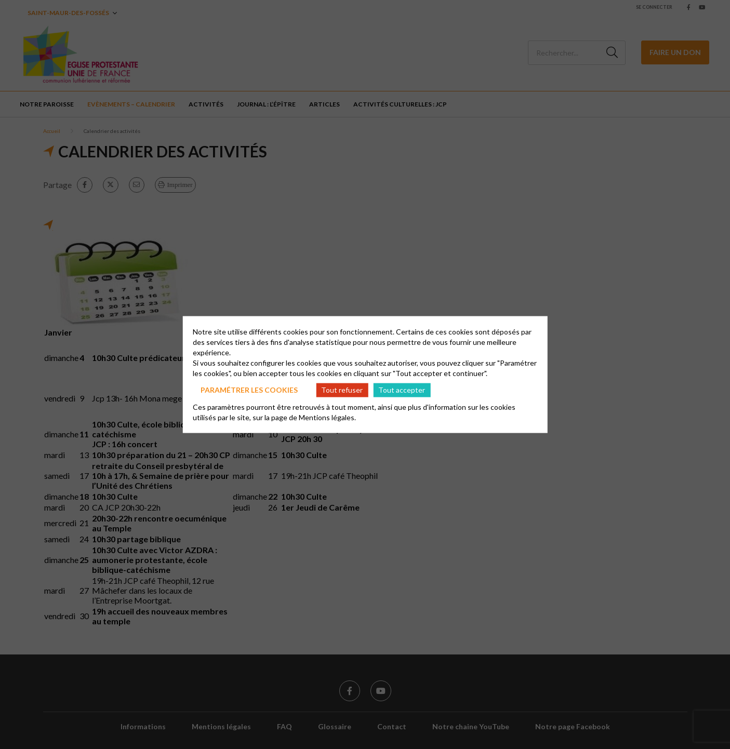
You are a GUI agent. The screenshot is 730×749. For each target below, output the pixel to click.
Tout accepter (401, 389)
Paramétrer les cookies (249, 389)
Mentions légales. (327, 416)
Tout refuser (342, 389)
